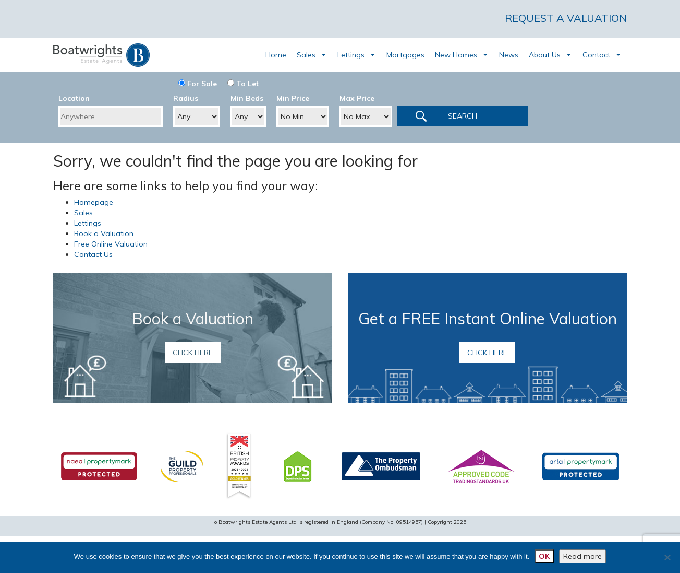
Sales (306, 55)
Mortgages (405, 55)
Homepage (93, 202)
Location (74, 98)
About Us (545, 55)
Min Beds (246, 98)
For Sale (197, 83)
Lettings (351, 55)
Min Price (292, 98)
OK (544, 556)
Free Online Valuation (111, 244)
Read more (582, 556)
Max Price (356, 98)
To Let (243, 83)
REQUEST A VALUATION (566, 18)
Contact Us (93, 254)
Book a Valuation (103, 233)
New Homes (456, 55)
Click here (193, 352)
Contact (596, 55)
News (508, 55)
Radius (185, 98)
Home (275, 55)
